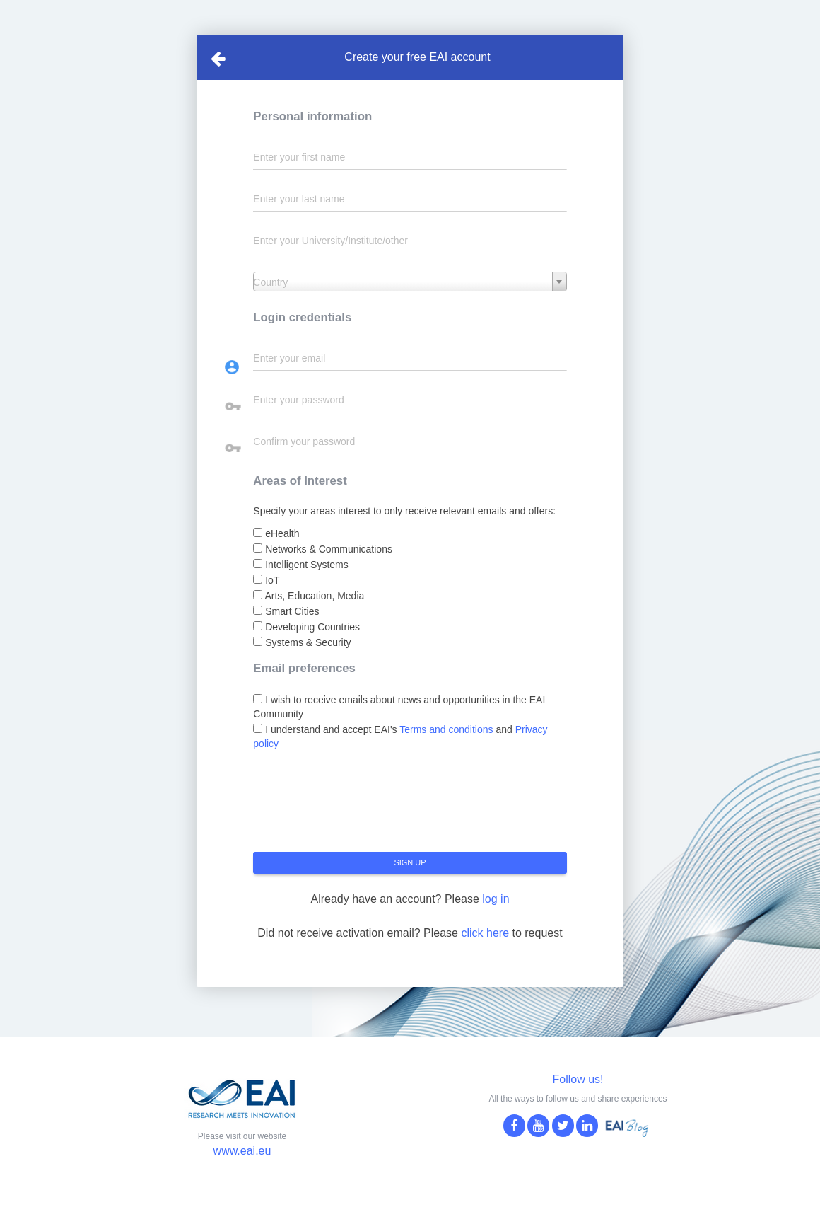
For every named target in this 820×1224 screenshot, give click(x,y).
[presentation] (360, 806)
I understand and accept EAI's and (400, 736)
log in (495, 899)
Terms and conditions (446, 729)
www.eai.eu (242, 1151)
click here (485, 933)
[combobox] (409, 281)
